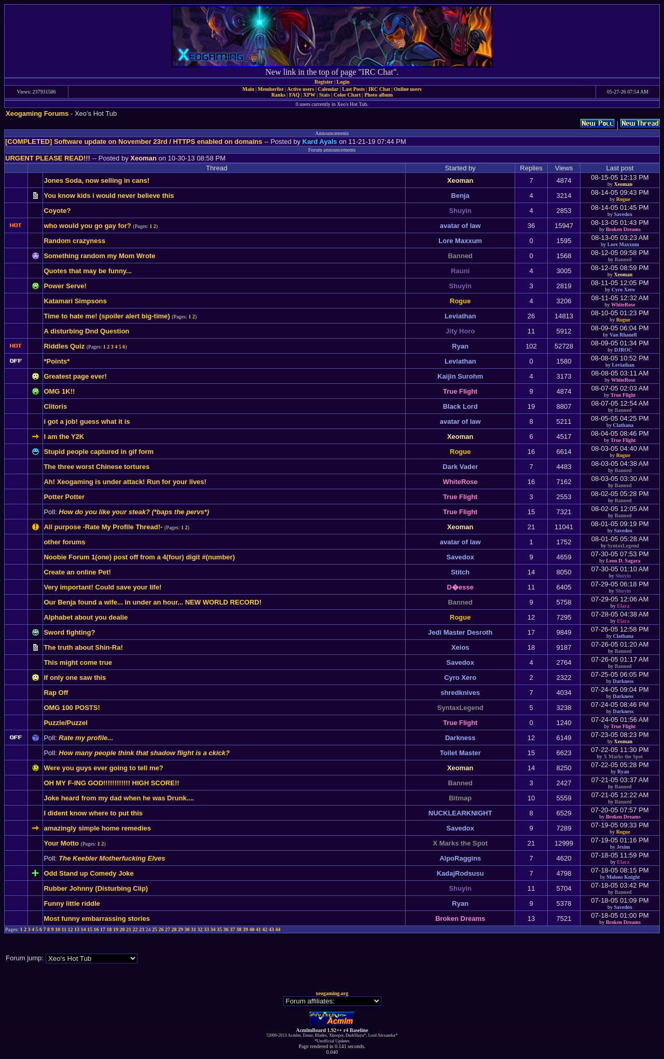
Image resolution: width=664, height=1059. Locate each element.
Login (343, 82)
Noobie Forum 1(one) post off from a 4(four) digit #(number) (139, 557)
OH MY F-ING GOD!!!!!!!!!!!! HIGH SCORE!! (111, 783)
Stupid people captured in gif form (99, 451)
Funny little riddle (72, 903)
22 (135, 929)
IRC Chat (379, 89)
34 (213, 929)
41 (258, 929)
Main (248, 89)
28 (174, 929)
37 (232, 929)
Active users (300, 89)
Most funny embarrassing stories (96, 918)
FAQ (294, 95)
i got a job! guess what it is (87, 421)
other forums (64, 542)
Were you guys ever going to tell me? (103, 768)
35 (219, 929)
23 (141, 929)
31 (193, 929)
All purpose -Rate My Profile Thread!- (103, 527)
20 (122, 929)
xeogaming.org (331, 993)
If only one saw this (75, 677)
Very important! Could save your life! (102, 587)
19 (115, 929)
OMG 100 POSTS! (72, 708)
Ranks (278, 95)
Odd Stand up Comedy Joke (88, 873)
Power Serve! (65, 286)
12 (70, 929)
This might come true (78, 662)
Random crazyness (74, 241)
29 (180, 929)
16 (96, 929)
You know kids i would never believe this (109, 195)
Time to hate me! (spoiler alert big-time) (107, 316)
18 (109, 929)
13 (76, 929)
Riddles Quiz (64, 346)
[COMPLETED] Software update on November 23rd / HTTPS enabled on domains (133, 141)
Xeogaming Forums (37, 113)
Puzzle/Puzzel (66, 723)
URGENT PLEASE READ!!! (47, 158)
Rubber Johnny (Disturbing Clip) (96, 888)
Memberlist (270, 89)
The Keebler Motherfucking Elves (112, 858)
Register (323, 82)
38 (239, 929)
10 (57, 929)
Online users (408, 89)
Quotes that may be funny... (88, 271)
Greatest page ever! (75, 376)
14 (83, 929)
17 (102, 929)
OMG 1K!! (59, 391)
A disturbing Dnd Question (86, 331)
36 (226, 929)
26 (161, 929)
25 (154, 929)
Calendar (327, 89)
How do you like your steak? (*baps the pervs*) (134, 512)
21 (128, 929)
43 (271, 929)
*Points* (57, 361)
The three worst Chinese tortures (96, 467)
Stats (324, 95)
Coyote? (57, 211)
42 (265, 929)
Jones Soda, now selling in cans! (96, 180)
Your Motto (61, 843)
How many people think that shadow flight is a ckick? (144, 753)
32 (200, 929)
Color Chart (347, 95)
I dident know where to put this (93, 813)
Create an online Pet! (77, 572)
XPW (309, 95)
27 (167, 929)
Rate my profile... (86, 738)
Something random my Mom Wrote (99, 256)
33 (206, 929)
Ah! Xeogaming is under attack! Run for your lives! (125, 482)
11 (64, 929)
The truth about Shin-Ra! (83, 647)
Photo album (378, 95)
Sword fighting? (69, 632)
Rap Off (56, 692)
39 (245, 929)
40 (252, 929)
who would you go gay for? (87, 226)
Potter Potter (64, 497)
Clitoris (55, 406)
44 (278, 929)
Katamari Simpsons (75, 301)
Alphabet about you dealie (86, 617)
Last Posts (353, 89)
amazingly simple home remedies (97, 828)
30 (187, 929)
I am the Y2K (64, 436)
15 (89, 929)
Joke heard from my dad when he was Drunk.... (119, 798)
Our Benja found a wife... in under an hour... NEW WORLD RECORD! (152, 602)
